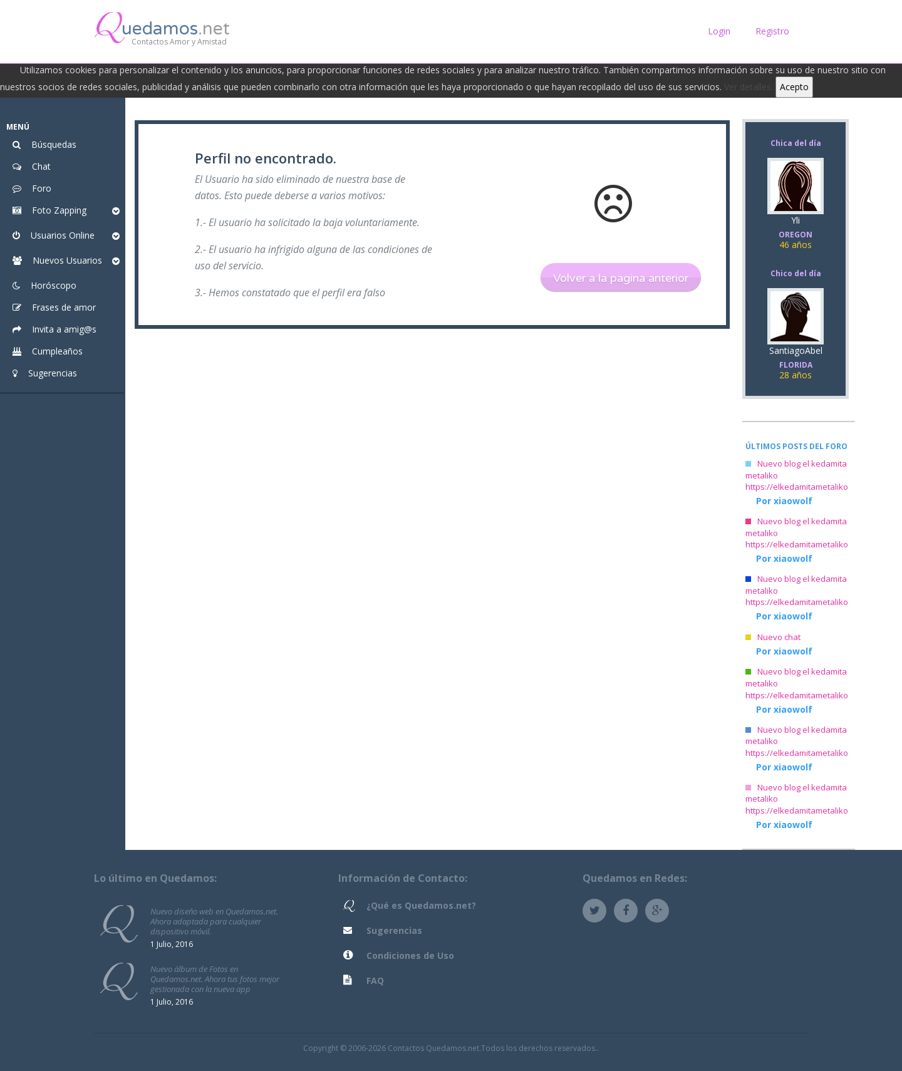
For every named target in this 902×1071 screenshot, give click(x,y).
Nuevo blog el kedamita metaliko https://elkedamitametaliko (796, 475)
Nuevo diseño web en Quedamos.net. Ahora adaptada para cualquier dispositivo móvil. (214, 921)
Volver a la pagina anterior (620, 278)
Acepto (794, 87)
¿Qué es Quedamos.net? (421, 905)
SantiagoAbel (795, 363)
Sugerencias (394, 930)
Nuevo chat (773, 637)
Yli (795, 233)
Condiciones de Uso (410, 955)
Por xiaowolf (784, 501)
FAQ (375, 980)
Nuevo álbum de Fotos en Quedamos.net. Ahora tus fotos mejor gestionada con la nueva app (214, 978)
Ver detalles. (748, 87)
